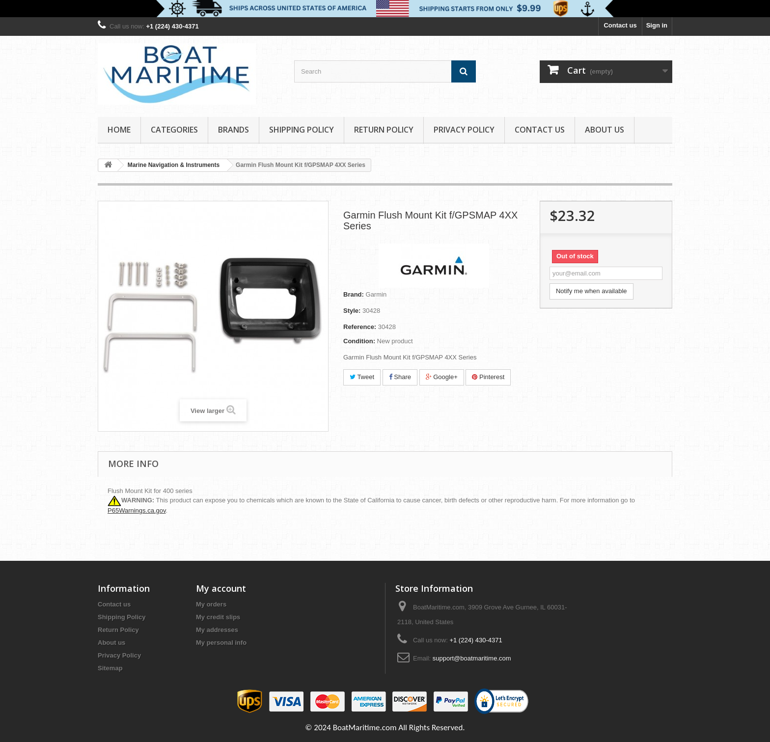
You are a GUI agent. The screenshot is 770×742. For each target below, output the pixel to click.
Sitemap (110, 668)
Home (119, 129)
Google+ (442, 377)
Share (400, 377)
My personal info (221, 642)
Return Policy (383, 129)
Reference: (359, 326)
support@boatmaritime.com (472, 658)
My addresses (217, 629)
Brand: (353, 294)
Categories (174, 129)
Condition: (359, 341)
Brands (233, 129)
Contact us (620, 25)
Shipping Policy (301, 129)
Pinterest (488, 377)
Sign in (656, 25)
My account (221, 588)
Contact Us (540, 129)
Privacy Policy (464, 129)
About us (604, 129)
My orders (211, 604)
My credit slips (218, 617)
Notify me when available (591, 291)
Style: (351, 310)
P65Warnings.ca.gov (137, 510)
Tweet (362, 377)
